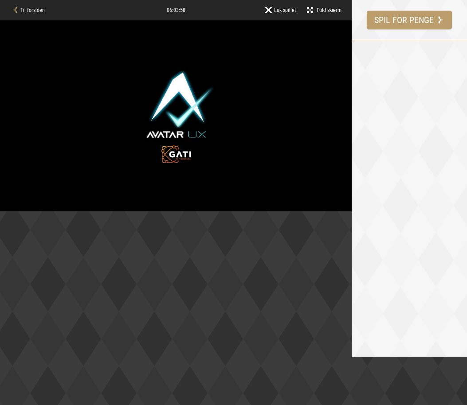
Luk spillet (280, 10)
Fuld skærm (324, 10)
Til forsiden (28, 10)
